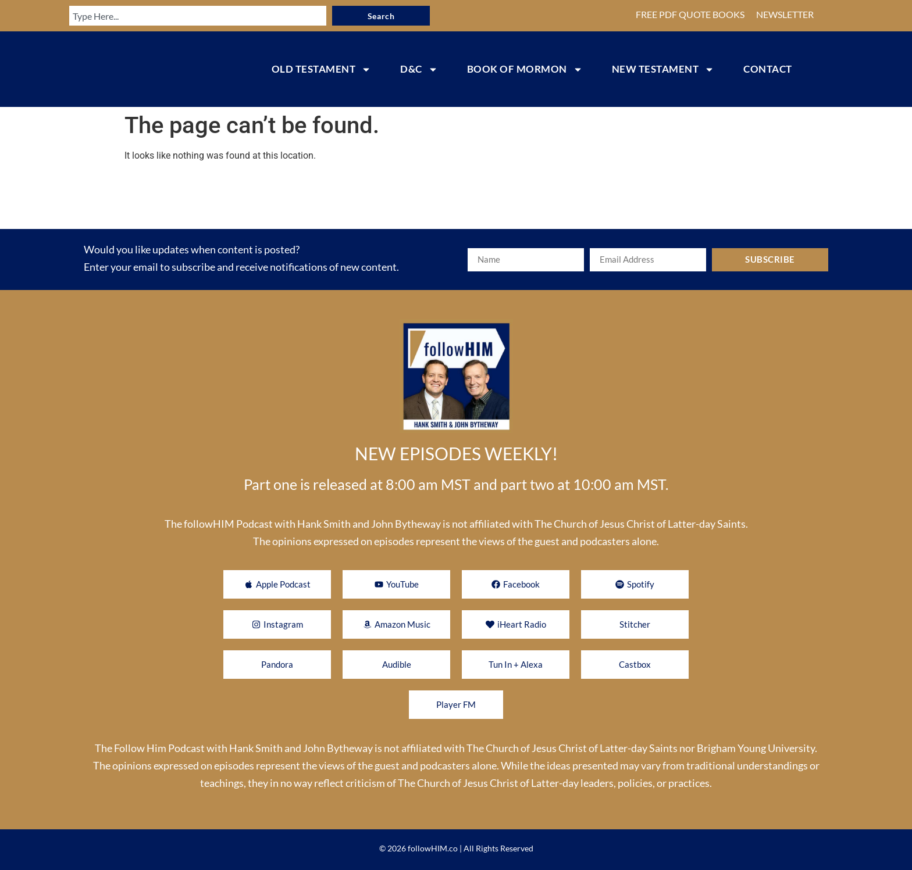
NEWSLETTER (785, 14)
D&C (419, 69)
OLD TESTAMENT (322, 69)
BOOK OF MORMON (525, 69)
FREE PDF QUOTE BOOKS (690, 14)
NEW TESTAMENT (663, 69)
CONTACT (767, 69)
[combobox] (197, 16)
